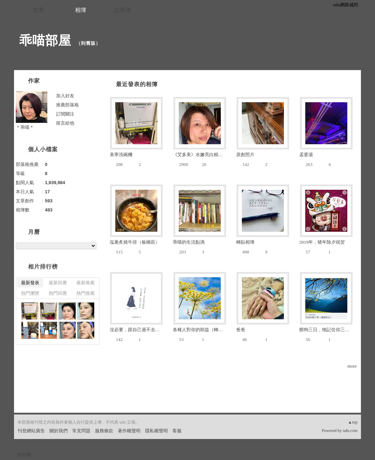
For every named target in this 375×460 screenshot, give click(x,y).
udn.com (350, 430)
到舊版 (88, 43)
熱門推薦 (85, 293)
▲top (352, 422)
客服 (177, 430)
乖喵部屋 (45, 40)
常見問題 (81, 430)
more (352, 366)
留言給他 (65, 123)
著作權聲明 (129, 430)
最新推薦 (85, 282)
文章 (38, 10)
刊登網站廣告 (31, 430)
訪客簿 (122, 10)
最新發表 (30, 282)
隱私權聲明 (156, 430)
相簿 (80, 10)
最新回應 (58, 282)
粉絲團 (24, 454)
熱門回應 (58, 293)
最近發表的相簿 (137, 84)
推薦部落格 (67, 104)
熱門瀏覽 (30, 293)
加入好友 (65, 95)
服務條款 (104, 430)
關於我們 (58, 430)
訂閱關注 (65, 114)
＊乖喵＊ (25, 127)
